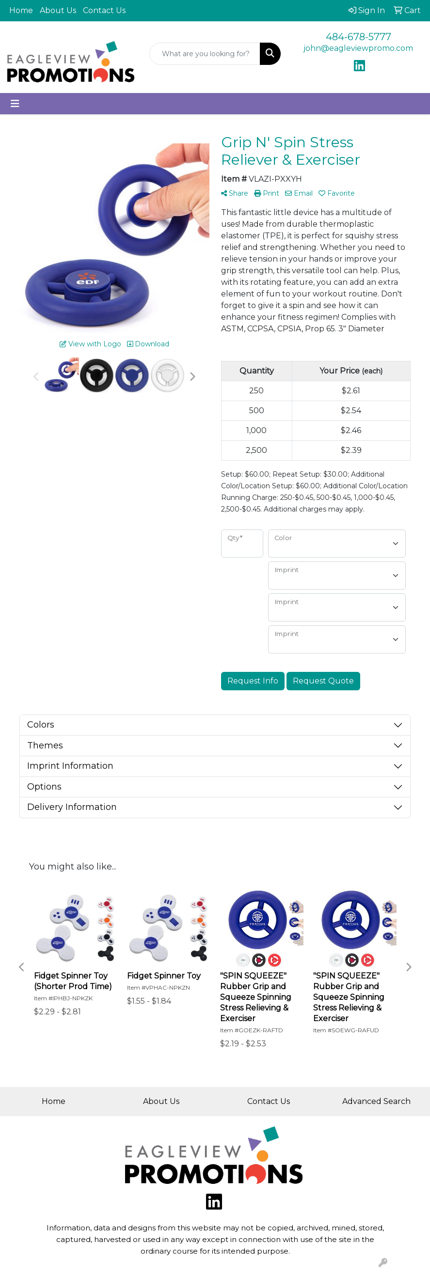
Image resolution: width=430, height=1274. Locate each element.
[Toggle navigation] (15, 103)
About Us (58, 10)
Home (21, 10)
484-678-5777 (358, 37)
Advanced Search (376, 1101)
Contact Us (104, 10)
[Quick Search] (205, 54)
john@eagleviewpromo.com (358, 48)
